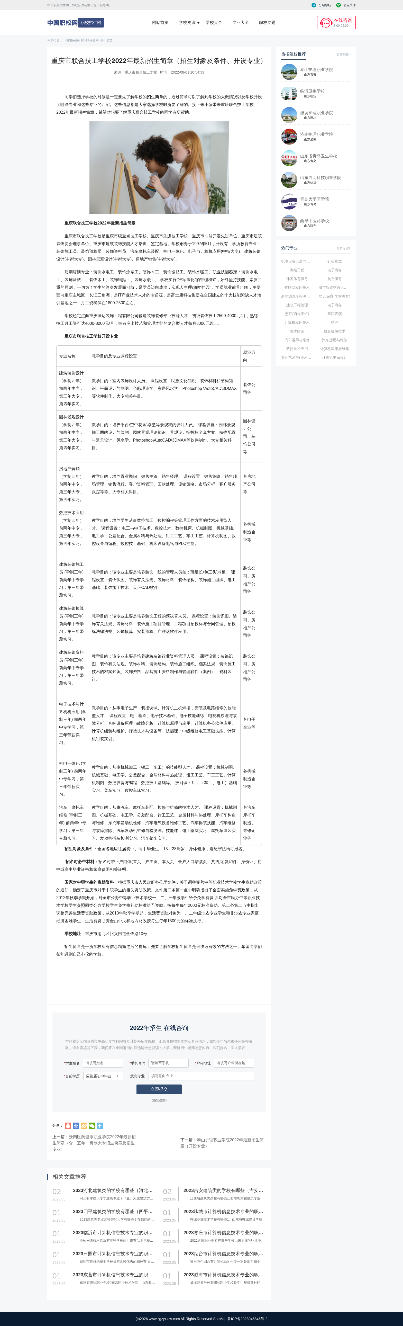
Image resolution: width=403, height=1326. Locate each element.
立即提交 (159, 1089)
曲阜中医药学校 (314, 221)
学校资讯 (187, 22)
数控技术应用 (297, 349)
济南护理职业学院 (316, 134)
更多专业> (343, 248)
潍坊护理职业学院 (316, 113)
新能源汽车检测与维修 (297, 296)
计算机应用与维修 (334, 349)
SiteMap (219, 1319)
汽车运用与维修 (297, 340)
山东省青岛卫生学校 (318, 156)
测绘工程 (297, 270)
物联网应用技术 (297, 287)
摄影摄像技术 (334, 331)
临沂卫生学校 (312, 91)
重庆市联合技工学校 (141, 72)
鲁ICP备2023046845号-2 (247, 1319)
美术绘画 (297, 331)
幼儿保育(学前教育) (334, 296)
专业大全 (240, 22)
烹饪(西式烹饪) (297, 314)
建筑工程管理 (297, 305)
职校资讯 (92, 40)
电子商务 (334, 270)
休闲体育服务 (297, 279)
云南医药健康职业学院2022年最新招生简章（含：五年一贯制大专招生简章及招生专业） (94, 1143)
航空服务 (334, 279)
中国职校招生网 (73, 40)
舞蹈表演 (334, 314)
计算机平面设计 (334, 357)
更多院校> (343, 54)
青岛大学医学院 (314, 199)
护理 (334, 322)
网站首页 (160, 22)
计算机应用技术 (297, 322)
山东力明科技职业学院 (320, 177)
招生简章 (106, 40)
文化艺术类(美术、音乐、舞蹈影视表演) (297, 357)
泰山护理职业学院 (316, 69)
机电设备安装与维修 (297, 261)
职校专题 (267, 22)
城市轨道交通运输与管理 (335, 287)
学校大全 (214, 22)
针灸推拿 (334, 261)
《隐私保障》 (159, 1101)
